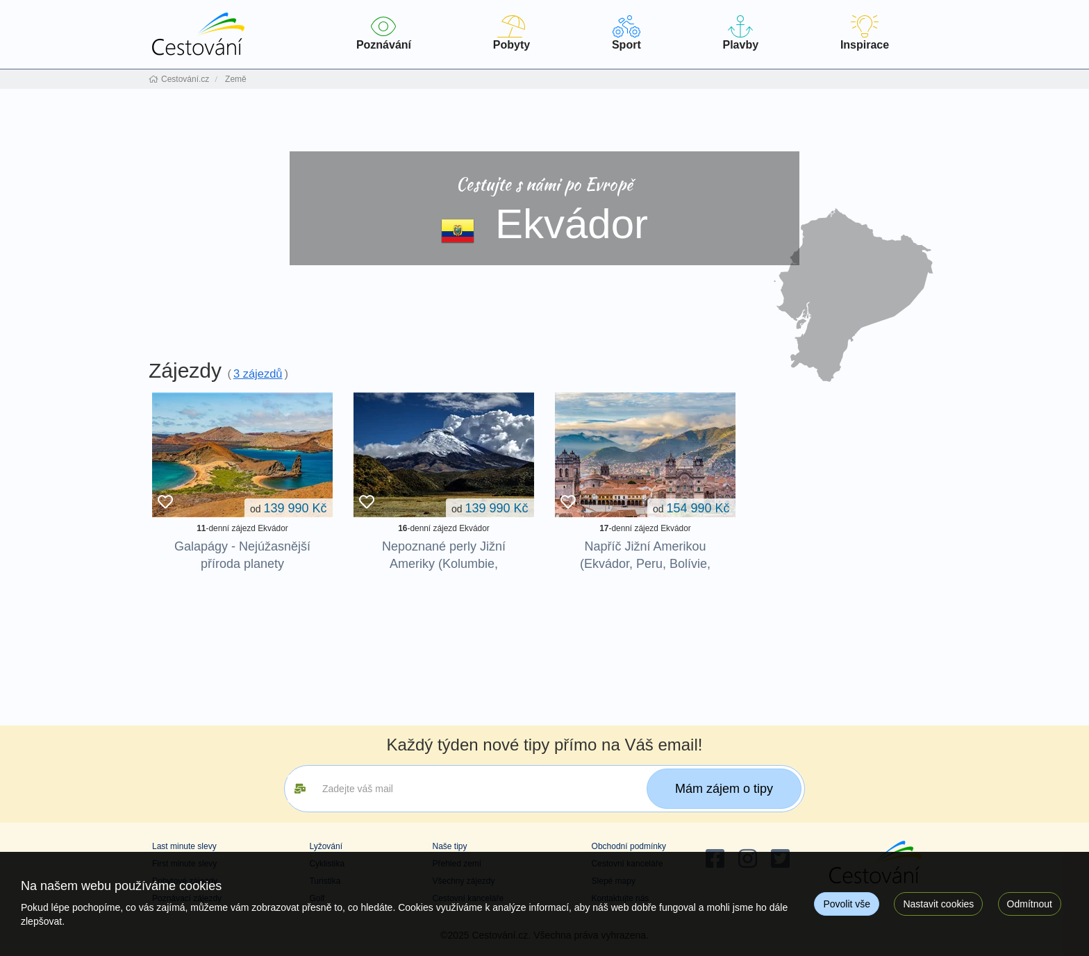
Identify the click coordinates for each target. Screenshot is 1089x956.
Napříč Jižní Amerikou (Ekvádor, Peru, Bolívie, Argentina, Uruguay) (645, 563)
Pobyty (511, 33)
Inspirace (864, 33)
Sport (626, 33)
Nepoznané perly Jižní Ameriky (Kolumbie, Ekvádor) (444, 563)
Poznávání (384, 33)
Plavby (741, 33)
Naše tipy (449, 846)
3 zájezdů (258, 373)
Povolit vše (846, 903)
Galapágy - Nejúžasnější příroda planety (242, 555)
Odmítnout (1029, 903)
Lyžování (325, 846)
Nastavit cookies (938, 903)
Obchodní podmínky (629, 846)
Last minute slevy (184, 846)
